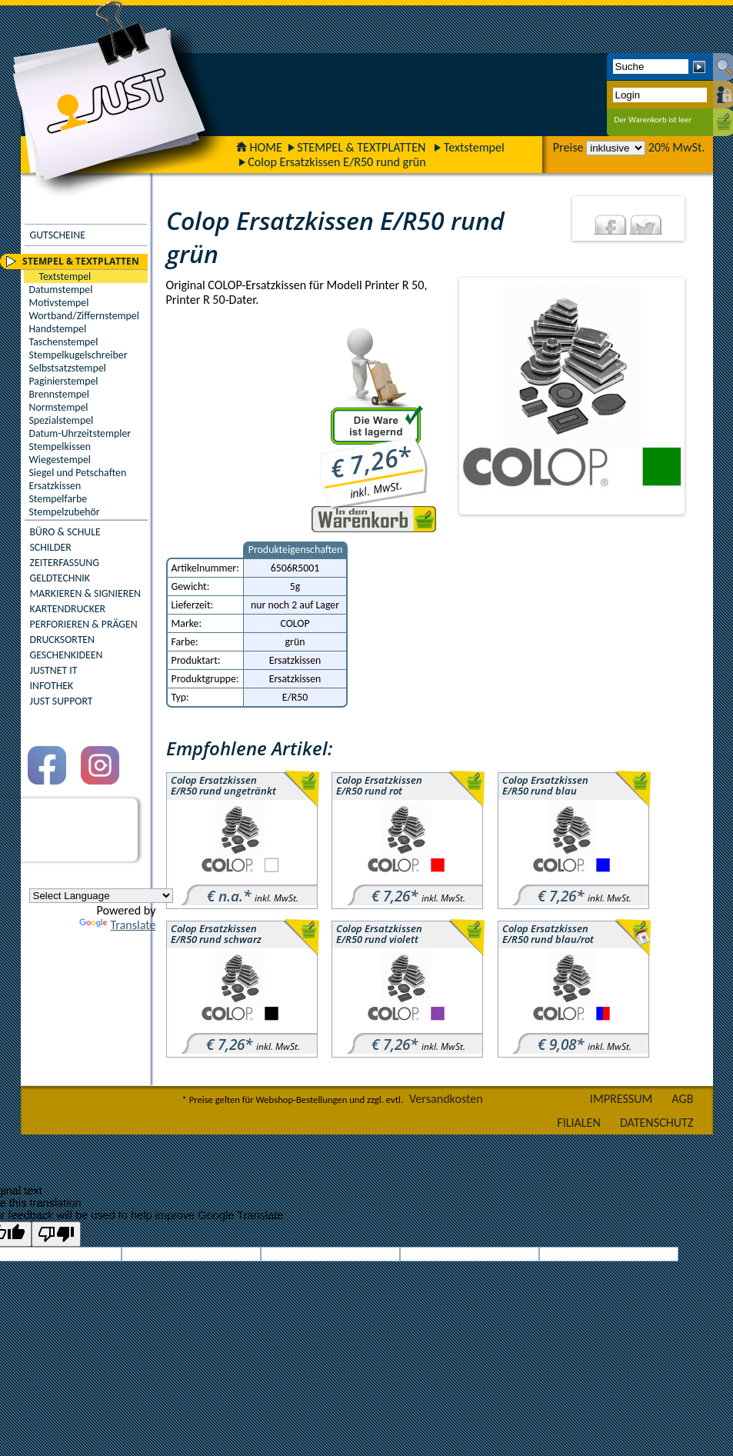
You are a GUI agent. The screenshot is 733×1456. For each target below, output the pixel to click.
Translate (117, 925)
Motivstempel (59, 302)
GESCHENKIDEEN (66, 654)
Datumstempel (61, 289)
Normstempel (58, 407)
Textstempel (474, 147)
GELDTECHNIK (60, 578)
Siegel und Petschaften (78, 472)
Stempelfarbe (58, 498)
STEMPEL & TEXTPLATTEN (361, 147)
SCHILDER (51, 547)
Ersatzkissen (55, 485)
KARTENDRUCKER (68, 608)
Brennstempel (59, 394)
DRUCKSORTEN (62, 639)
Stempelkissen (60, 446)
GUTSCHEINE (57, 235)
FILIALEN (579, 1122)
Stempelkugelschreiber (78, 355)
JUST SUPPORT (61, 701)
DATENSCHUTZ (657, 1122)
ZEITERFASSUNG (64, 562)
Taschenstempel (63, 341)
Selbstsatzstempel (67, 368)
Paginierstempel (63, 381)
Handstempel (58, 328)
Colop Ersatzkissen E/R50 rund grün (337, 162)
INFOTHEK (52, 685)
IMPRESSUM (621, 1098)
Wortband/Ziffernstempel (84, 315)
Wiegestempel (60, 459)
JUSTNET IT (54, 670)
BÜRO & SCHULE (65, 531)
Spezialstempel (61, 420)
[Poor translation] (56, 1234)
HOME (259, 147)
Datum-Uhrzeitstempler (80, 433)
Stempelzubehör (64, 511)
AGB (682, 1098)
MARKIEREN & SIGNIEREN (85, 593)
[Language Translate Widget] (101, 895)
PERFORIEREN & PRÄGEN (84, 624)
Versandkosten (446, 1098)
